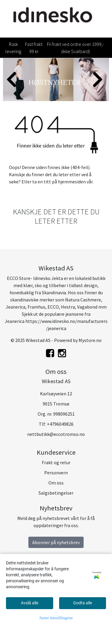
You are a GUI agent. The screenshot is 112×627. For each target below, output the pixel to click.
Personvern (56, 473)
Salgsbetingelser (56, 493)
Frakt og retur (56, 462)
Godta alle (82, 602)
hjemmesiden (72, 182)
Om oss (56, 483)
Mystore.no (90, 340)
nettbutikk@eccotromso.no (56, 434)
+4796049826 (60, 424)
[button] (51, 95)
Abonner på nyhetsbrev (56, 542)
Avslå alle (29, 602)
